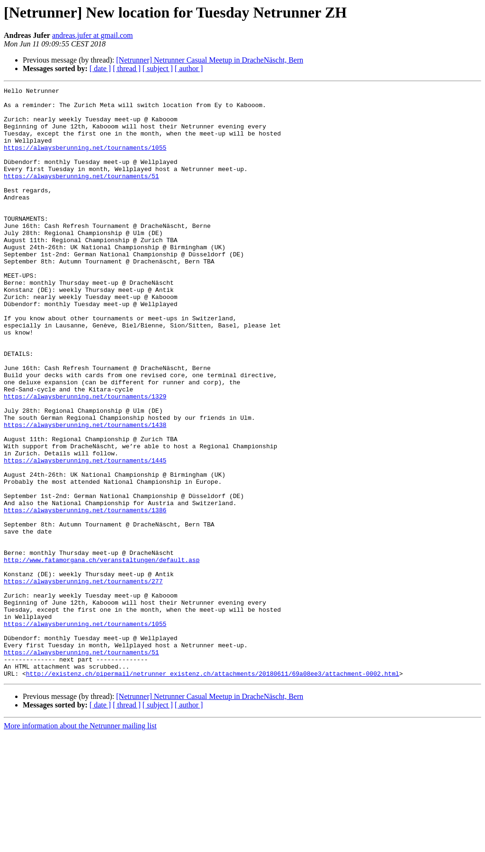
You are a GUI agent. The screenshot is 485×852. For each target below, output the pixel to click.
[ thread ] (127, 68)
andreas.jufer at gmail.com (92, 35)
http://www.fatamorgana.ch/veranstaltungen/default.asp (101, 655)
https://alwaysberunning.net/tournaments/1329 (85, 458)
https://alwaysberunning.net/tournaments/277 (83, 680)
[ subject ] (158, 68)
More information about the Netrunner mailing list (80, 844)
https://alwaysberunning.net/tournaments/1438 (85, 493)
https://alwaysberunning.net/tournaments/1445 (85, 535)
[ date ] (100, 68)
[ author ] (189, 68)
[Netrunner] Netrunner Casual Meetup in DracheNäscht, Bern (209, 60)
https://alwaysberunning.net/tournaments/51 (81, 194)
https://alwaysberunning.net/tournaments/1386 (85, 595)
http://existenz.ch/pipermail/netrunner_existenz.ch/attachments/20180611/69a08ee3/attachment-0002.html (212, 791)
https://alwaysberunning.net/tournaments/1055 (85, 160)
